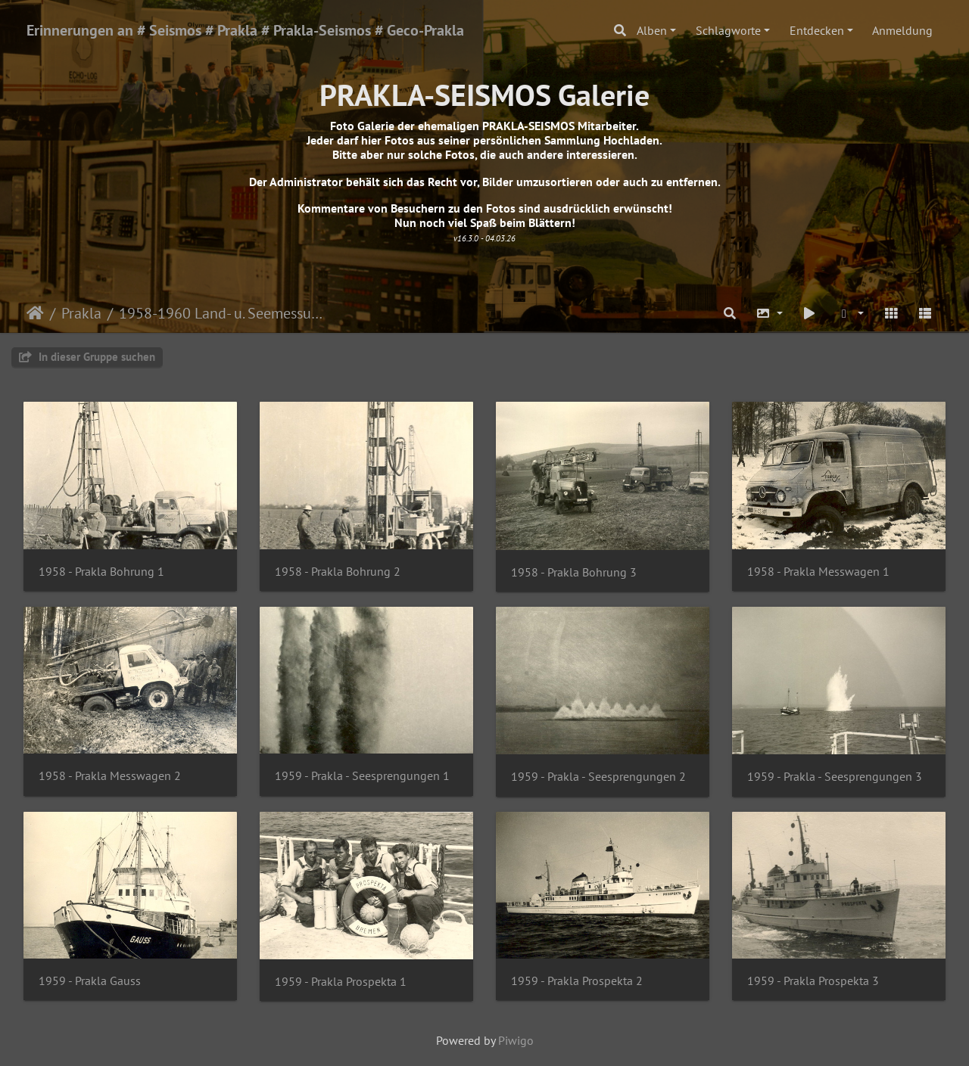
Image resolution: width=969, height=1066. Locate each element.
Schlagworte (728, 30)
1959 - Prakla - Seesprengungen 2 (598, 776)
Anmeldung (902, 30)
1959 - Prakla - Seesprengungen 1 (362, 776)
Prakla (81, 313)
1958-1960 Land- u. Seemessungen (224, 313)
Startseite (35, 313)
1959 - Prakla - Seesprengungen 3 (834, 776)
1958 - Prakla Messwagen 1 (818, 571)
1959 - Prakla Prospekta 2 (577, 981)
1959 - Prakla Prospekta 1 (341, 981)
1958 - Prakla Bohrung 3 (574, 572)
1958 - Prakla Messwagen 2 (110, 776)
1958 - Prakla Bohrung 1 (101, 571)
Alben (652, 30)
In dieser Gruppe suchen (87, 357)
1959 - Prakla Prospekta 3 (813, 981)
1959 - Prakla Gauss (90, 981)
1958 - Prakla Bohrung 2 (337, 571)
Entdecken (817, 30)
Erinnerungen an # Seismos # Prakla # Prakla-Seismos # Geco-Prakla (245, 30)
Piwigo (516, 1040)
